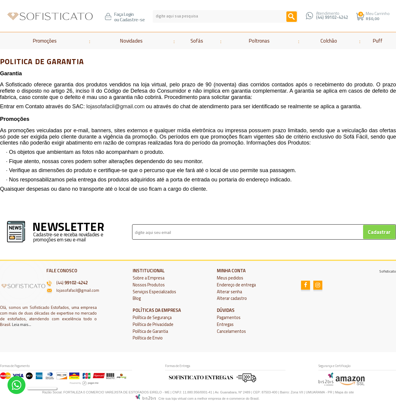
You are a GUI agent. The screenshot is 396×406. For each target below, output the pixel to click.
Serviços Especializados (154, 291)
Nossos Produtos (149, 285)
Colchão (329, 41)
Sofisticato (387, 271)
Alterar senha (229, 291)
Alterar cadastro (232, 298)
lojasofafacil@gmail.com (115, 106)
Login (129, 14)
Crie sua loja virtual (172, 398)
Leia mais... (21, 324)
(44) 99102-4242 (332, 17)
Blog (137, 298)
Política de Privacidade (153, 324)
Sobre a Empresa (148, 278)
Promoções (45, 41)
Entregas (225, 324)
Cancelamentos (231, 331)
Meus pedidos (230, 278)
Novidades (131, 41)
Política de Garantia (150, 331)
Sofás (197, 41)
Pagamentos (229, 317)
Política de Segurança (152, 317)
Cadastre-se (132, 19)
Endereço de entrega (236, 285)
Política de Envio (148, 338)
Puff (378, 41)
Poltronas (259, 41)
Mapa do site (344, 392)
